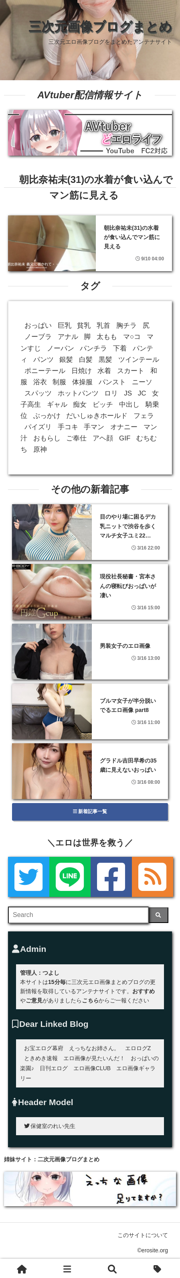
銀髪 (66, 359)
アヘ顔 (103, 438)
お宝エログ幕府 (43, 1048)
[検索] (158, 915)
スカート (130, 371)
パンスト (112, 382)
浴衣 (40, 382)
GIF (124, 438)
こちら (90, 1000)
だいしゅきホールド (96, 416)
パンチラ (93, 348)
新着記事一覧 (90, 811)
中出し (129, 404)
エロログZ (138, 1048)
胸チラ (126, 325)
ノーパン (60, 348)
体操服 (82, 382)
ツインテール (138, 359)
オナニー (124, 427)
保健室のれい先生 (49, 1126)
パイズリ (38, 427)
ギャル (57, 404)
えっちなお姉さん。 (94, 1048)
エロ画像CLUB (92, 1068)
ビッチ (103, 404)
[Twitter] (28, 877)
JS (128, 393)
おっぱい (38, 325)
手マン (94, 427)
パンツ (43, 359)
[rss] (152, 877)
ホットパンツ (78, 393)
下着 (120, 348)
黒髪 (105, 359)
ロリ (111, 393)
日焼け (81, 371)
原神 (40, 449)
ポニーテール (44, 371)
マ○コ (132, 337)
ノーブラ (38, 337)
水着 (104, 371)
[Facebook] (111, 877)
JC (142, 393)
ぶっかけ (47, 416)
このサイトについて (142, 1235)
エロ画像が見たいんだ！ (94, 1058)
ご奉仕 (76, 438)
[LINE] (70, 877)
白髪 (86, 359)
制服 (59, 382)
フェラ (143, 416)
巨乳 (64, 325)
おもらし (47, 438)
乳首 (103, 325)
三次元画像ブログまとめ (100, 26)
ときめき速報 (41, 1058)
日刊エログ (54, 1068)
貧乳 (84, 325)
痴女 (80, 404)
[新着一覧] (67, 1268)
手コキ (68, 427)
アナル (68, 337)
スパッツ (38, 393)
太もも (107, 337)
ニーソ (142, 382)
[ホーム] (22, 1268)
